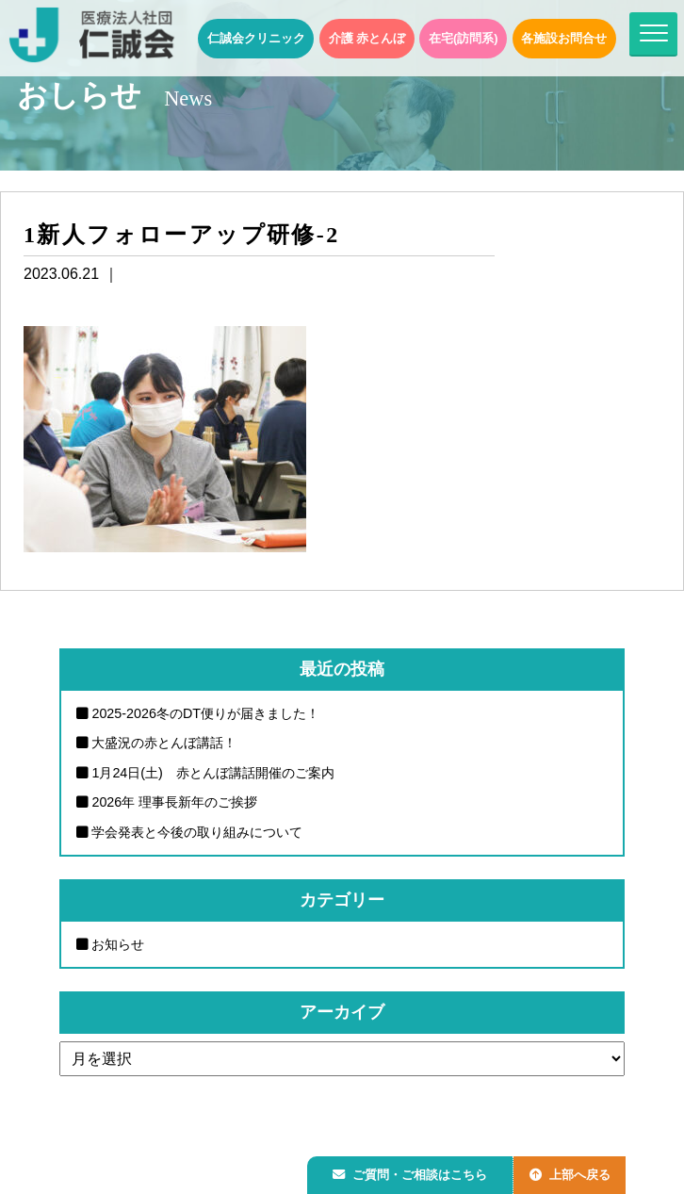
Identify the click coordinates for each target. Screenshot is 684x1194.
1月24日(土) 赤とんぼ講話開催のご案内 (212, 772)
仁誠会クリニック (256, 38)
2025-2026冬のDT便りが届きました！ (205, 713)
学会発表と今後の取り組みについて (196, 832)
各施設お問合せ (564, 38)
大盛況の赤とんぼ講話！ (163, 742)
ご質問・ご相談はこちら (413, 1172)
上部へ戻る (579, 1172)
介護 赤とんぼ (367, 38)
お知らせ (117, 944)
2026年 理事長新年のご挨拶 (174, 802)
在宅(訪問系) (463, 38)
